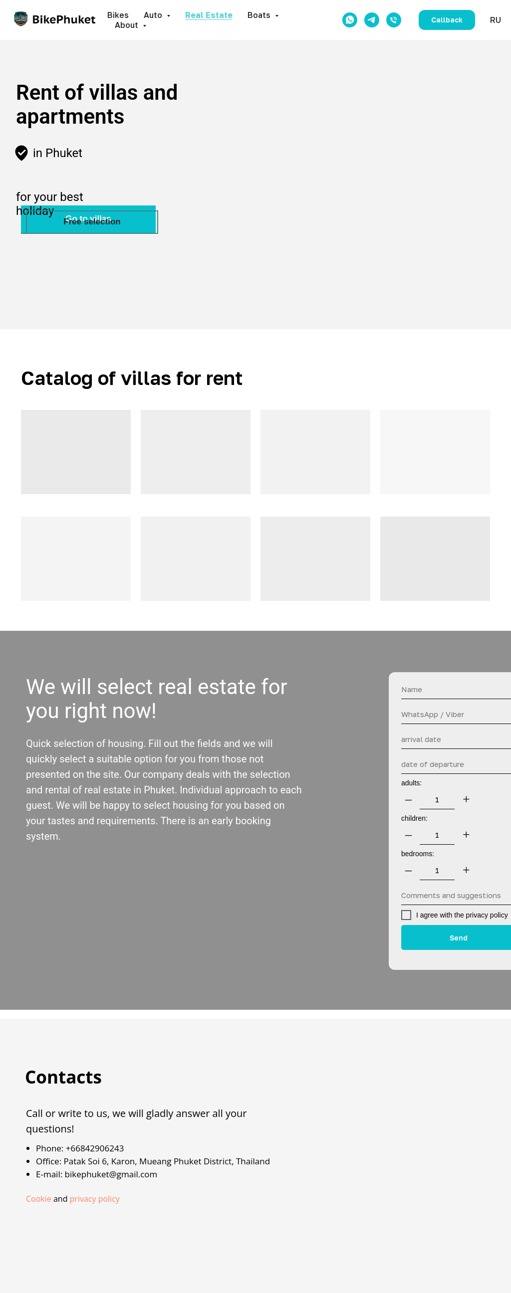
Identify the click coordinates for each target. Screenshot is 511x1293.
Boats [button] (260, 15)
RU (495, 20)
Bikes (118, 15)
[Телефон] (393, 19)
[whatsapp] (349, 19)
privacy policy (95, 1198)
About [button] (127, 25)
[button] (447, 20)
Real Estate (209, 15)
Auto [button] (154, 15)
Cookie (38, 1198)
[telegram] (371, 19)
